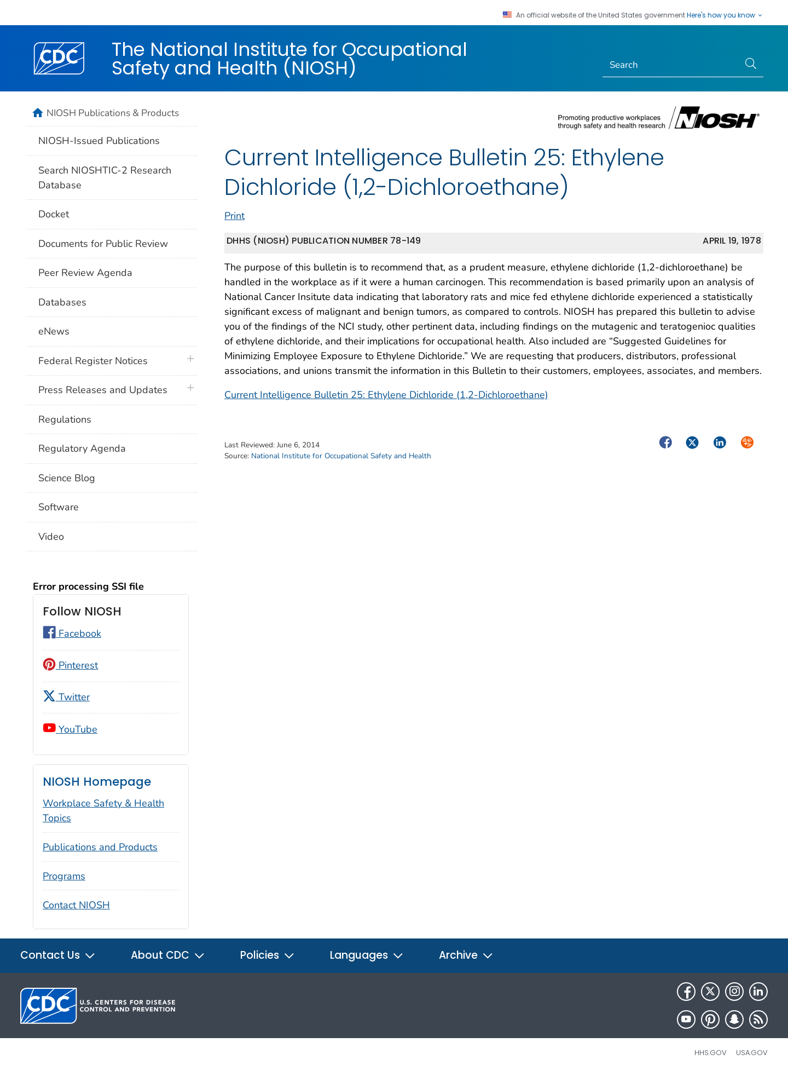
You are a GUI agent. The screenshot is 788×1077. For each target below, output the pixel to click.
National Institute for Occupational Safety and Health (341, 456)
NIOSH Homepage (97, 782)
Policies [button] (267, 955)
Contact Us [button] (58, 955)
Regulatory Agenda (82, 448)
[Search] (671, 65)
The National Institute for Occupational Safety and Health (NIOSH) (289, 58)
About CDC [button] (168, 955)
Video (51, 536)
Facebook (72, 633)
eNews (53, 331)
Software (58, 507)
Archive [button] (466, 955)
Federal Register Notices (93, 360)
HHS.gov (710, 1052)
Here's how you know (725, 15)
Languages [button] (367, 955)
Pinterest (70, 665)
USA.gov (752, 1052)
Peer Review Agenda (85, 272)
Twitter (66, 697)
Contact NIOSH (76, 905)
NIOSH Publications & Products (113, 112)
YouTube (70, 729)
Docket (53, 214)
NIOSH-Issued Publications (99, 140)
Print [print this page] (234, 215)
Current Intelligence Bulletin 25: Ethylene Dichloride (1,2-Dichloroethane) (386, 394)
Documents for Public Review (103, 243)
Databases (62, 302)
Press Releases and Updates (102, 389)
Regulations (64, 419)
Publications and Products (100, 847)
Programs (64, 876)
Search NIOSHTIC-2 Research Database (104, 178)
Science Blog (66, 478)
